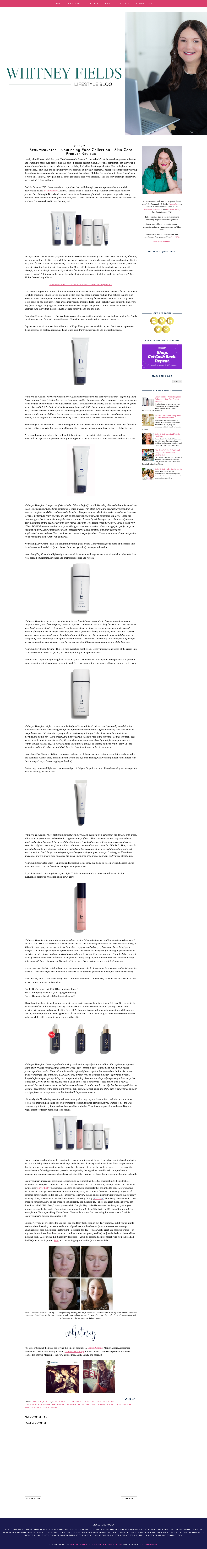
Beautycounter (51, 190)
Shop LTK (175, 237)
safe (27, 1407)
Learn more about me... (162, 242)
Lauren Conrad (95, 1347)
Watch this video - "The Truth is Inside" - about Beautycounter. (80, 284)
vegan (54, 1407)
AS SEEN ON (74, 3)
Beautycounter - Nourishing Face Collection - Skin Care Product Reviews (168, 399)
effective (96, 1402)
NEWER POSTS (33, 1499)
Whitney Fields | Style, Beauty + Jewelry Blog (96, 1544)
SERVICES (124, 3)
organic (101, 1404)
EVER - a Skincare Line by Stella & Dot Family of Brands (168, 416)
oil (94, 1404)
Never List (42, 1187)
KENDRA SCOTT (144, 3)
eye (54, 1404)
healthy (61, 1404)
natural (86, 1404)
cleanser (76, 1402)
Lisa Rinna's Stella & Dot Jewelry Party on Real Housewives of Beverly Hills (168, 452)
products (112, 1404)
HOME (58, 3)
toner (45, 1407)
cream (86, 1402)
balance (37, 1402)
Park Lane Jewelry (173, 209)
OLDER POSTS (129, 1499)
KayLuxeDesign (149, 1544)
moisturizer (74, 1404)
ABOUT (109, 3)
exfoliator (44, 1404)
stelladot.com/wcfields (153, 209)
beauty (47, 1402)
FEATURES (93, 3)
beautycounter (61, 1402)
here (56, 1240)
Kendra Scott (174, 204)
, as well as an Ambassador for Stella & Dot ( (163, 207)
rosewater (126, 1404)
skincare (36, 1407)
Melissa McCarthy (74, 1351)
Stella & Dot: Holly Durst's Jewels (168, 469)
